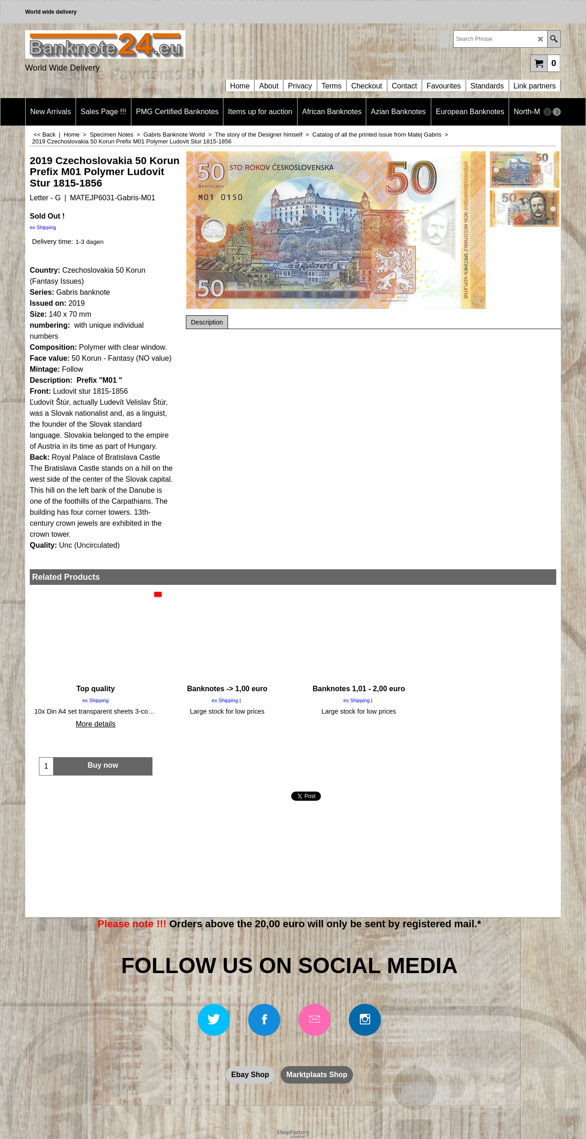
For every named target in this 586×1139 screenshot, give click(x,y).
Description (207, 322)
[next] (557, 112)
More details (95, 724)
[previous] (547, 112)
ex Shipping (43, 227)
